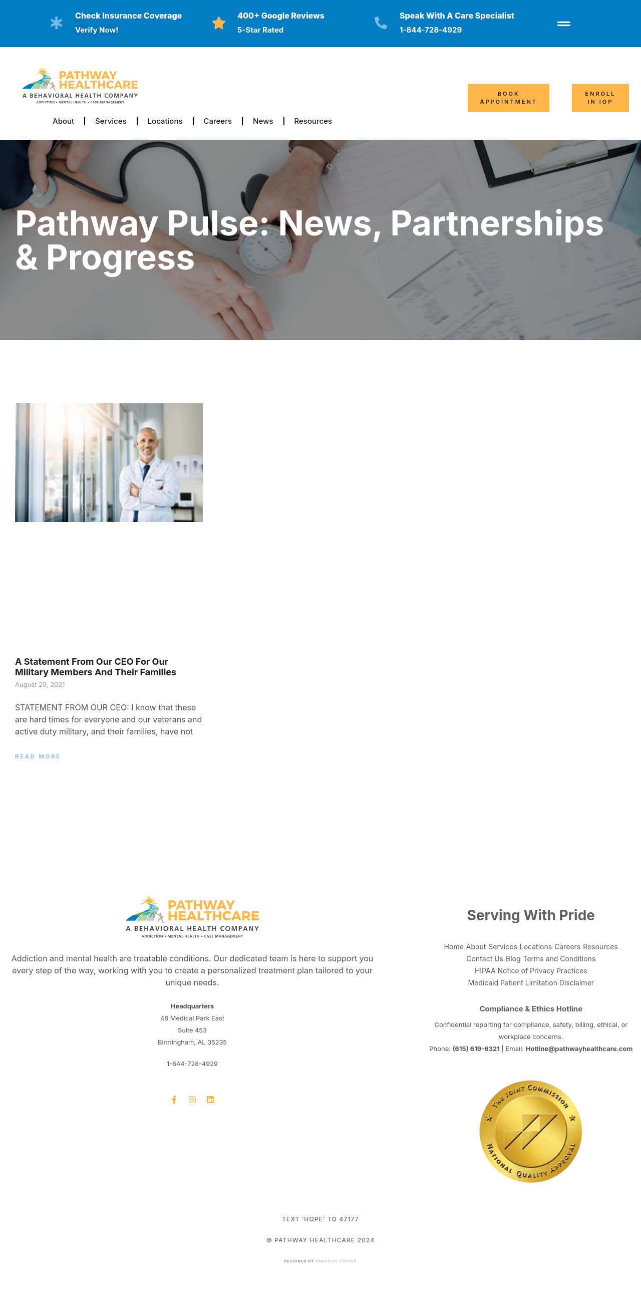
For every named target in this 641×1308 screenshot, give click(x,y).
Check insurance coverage (128, 16)
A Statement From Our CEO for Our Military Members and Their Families (95, 667)
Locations (165, 121)
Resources (313, 121)
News (263, 121)
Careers (218, 121)
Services (110, 121)
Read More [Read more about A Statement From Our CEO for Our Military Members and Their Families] (38, 756)
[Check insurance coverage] (56, 23)
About (63, 121)
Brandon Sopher (336, 1261)
